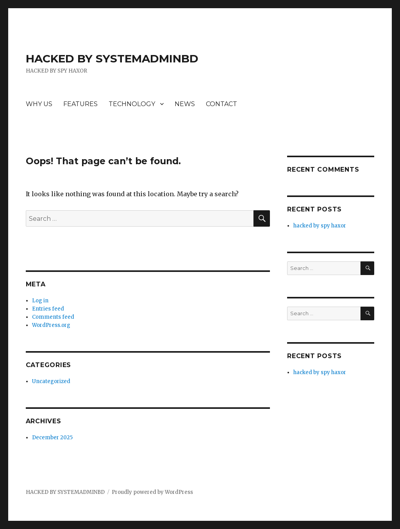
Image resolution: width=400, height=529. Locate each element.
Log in (40, 300)
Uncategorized (51, 381)
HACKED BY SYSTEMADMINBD (112, 58)
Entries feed (48, 308)
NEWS (185, 104)
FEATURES (80, 104)
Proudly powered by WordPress (152, 492)
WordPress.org (51, 325)
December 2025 (52, 437)
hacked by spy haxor (319, 225)
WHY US (39, 104)
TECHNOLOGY (132, 104)
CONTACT (221, 104)
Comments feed (53, 317)
